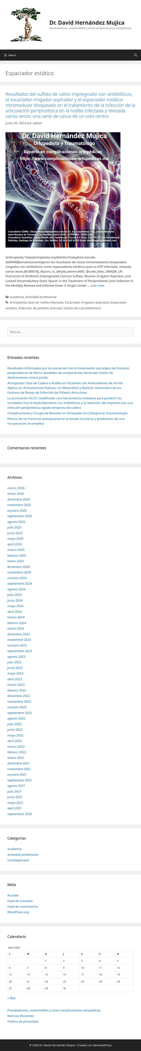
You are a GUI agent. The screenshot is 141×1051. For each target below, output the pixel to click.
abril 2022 (14, 741)
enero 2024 (15, 628)
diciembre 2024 (18, 567)
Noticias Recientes (20, 1016)
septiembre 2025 (19, 516)
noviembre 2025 (19, 505)
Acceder (13, 895)
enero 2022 (15, 758)
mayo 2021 (15, 802)
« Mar (11, 998)
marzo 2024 (16, 617)
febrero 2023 (16, 690)
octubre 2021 (17, 774)
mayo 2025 (15, 538)
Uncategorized (18, 860)
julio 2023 (14, 662)
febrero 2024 (16, 623)
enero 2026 (15, 493)
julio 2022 (14, 724)
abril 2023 (14, 679)
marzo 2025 (16, 550)
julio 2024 (14, 595)
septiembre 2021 (19, 780)
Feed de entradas (20, 901)
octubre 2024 (17, 578)
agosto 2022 (16, 718)
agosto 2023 (16, 656)
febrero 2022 (16, 752)
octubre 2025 (17, 510)
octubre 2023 (17, 645)
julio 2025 (14, 527)
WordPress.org (18, 912)
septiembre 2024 (19, 583)
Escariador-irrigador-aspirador (87, 302)
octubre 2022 (17, 707)
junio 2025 (15, 533)
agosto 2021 (16, 786)
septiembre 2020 (19, 814)
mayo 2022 (15, 735)
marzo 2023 (16, 684)
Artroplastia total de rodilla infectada (36, 302)
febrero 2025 (16, 555)
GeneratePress (102, 1045)
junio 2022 (15, 729)
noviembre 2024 (19, 572)
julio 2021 (14, 791)
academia (17, 297)
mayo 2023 (15, 673)
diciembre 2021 (18, 763)
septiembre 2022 (19, 713)
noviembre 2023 (19, 639)
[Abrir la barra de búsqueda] (135, 55)
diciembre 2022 (18, 696)
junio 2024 (15, 600)
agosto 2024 (16, 589)
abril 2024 (14, 611)
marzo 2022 (16, 746)
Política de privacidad (22, 1021)
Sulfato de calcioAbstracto (82, 308)
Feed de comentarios (22, 906)
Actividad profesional (41, 297)
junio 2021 (15, 797)
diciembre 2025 (18, 499)
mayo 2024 (15, 606)
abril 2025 (14, 544)
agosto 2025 (16, 522)
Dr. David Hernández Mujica (86, 22)
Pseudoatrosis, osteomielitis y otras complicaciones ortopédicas (53, 1010)
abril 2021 (14, 808)
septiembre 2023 (19, 651)
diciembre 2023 (18, 634)
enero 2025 (15, 561)
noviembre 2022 (19, 701)
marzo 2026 (16, 488)
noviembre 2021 (19, 769)
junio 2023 (15, 668)
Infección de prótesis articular (40, 308)
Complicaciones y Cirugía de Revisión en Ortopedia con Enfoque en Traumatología (67, 413)
